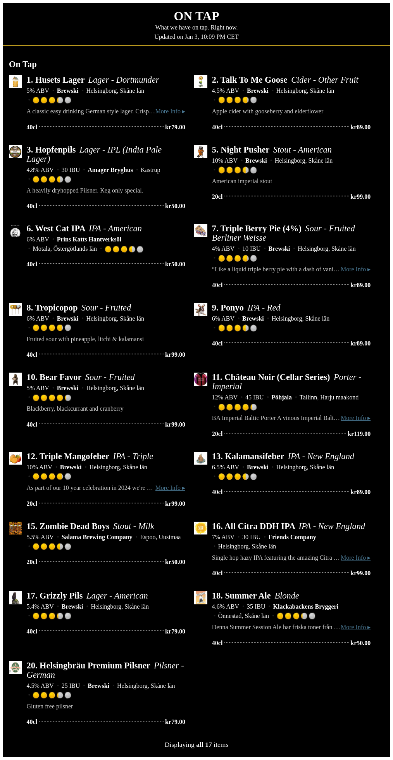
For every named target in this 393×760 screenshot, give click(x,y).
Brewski (68, 90)
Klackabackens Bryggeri (305, 606)
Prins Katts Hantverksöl (89, 239)
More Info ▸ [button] (170, 111)
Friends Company (292, 537)
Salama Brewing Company (97, 537)
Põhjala (282, 397)
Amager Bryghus (110, 170)
